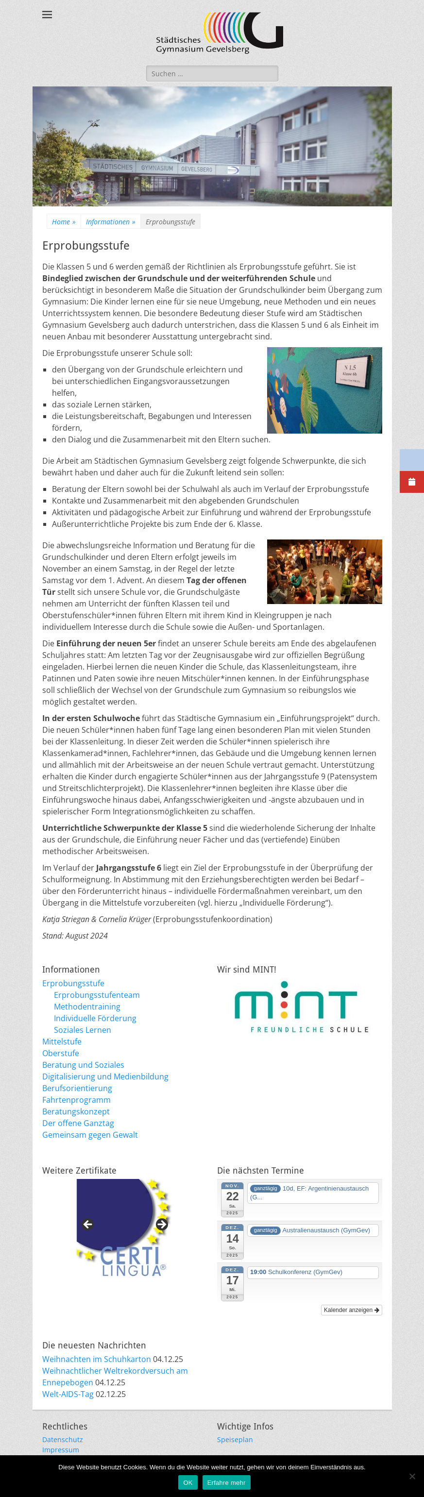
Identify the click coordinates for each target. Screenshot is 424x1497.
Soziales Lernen (82, 1030)
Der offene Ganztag (78, 1123)
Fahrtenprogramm (76, 1099)
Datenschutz (62, 1439)
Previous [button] (88, 1225)
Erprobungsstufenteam (97, 995)
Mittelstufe (62, 1041)
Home (64, 222)
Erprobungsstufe (73, 983)
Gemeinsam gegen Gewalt (90, 1134)
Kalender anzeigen (351, 1310)
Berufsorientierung (77, 1088)
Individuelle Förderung (95, 1018)
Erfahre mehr (226, 1482)
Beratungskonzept (76, 1111)
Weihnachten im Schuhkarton (96, 1359)
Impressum (60, 1449)
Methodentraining (87, 1006)
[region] (124, 1227)
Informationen (111, 222)
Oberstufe (60, 1053)
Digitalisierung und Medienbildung (105, 1076)
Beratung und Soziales (83, 1065)
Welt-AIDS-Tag (68, 1394)
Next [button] (161, 1225)
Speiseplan (235, 1439)
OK (187, 1482)
